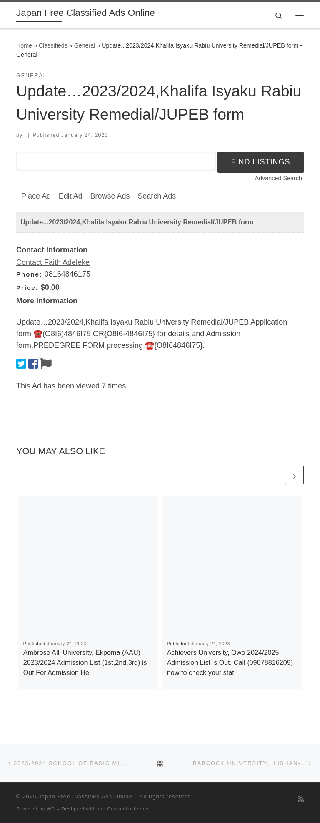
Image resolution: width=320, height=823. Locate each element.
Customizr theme (128, 808)
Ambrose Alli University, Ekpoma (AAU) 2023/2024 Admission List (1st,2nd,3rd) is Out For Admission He (85, 663)
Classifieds (53, 45)
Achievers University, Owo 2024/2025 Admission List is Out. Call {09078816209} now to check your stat (230, 663)
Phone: (29, 274)
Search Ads (157, 196)
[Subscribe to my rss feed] (301, 799)
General (84, 45)
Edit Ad (70, 196)
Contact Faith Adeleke (53, 262)
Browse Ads (110, 196)
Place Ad (36, 196)
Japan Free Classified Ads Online (85, 796)
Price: (27, 287)
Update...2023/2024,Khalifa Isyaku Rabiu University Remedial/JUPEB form (136, 222)
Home (24, 45)
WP (51, 808)
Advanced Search (278, 178)
